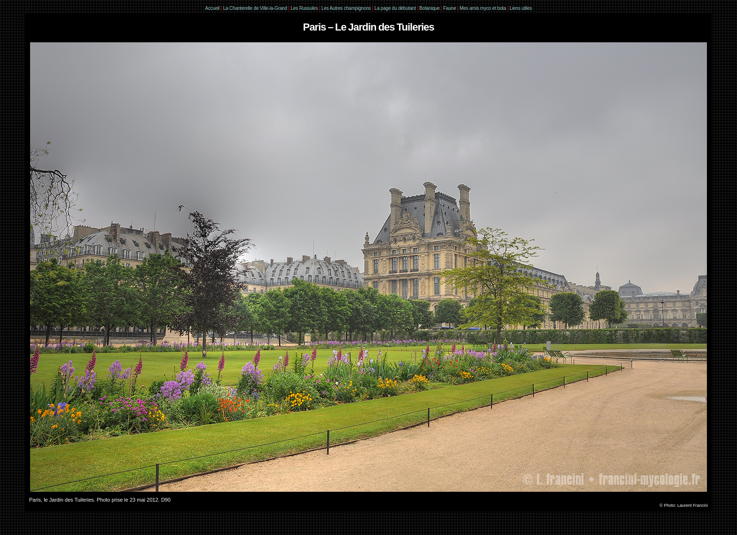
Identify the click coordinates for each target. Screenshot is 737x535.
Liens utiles (521, 8)
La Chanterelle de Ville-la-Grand (256, 8)
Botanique (429, 8)
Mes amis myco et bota (483, 8)
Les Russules (304, 8)
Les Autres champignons (346, 8)
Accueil (212, 8)
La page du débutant (395, 8)
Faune (449, 8)
